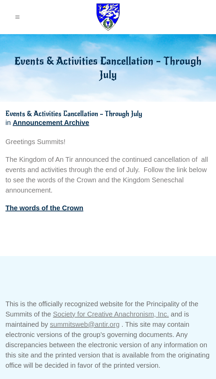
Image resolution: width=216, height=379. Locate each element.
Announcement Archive (51, 122)
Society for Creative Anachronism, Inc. (111, 314)
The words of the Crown (44, 208)
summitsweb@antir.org (85, 324)
